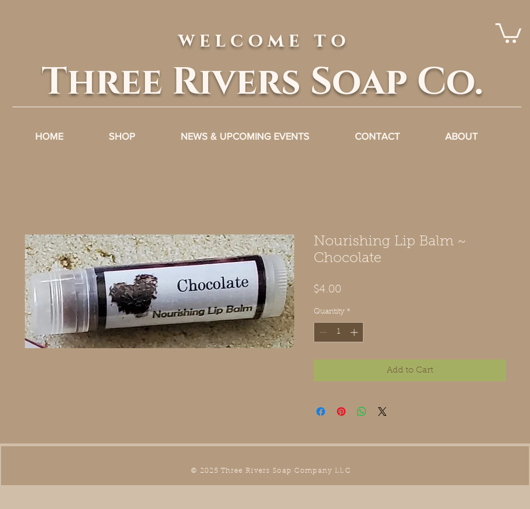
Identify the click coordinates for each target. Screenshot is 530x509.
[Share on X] (382, 411)
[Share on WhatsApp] (361, 411)
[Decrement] (322, 332)
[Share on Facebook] (320, 411)
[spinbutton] (338, 332)
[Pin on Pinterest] (341, 411)
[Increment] (355, 332)
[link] (508, 32)
